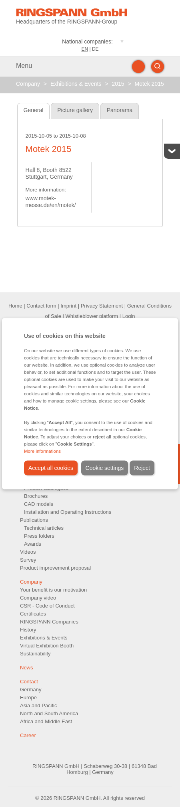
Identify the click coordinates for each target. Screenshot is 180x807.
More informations (42, 450)
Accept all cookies (50, 467)
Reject (142, 467)
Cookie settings (105, 467)
